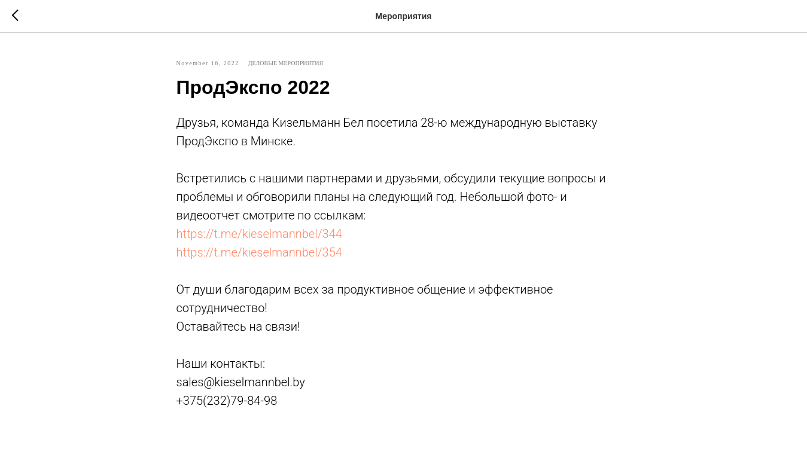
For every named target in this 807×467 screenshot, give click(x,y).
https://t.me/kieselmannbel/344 (259, 234)
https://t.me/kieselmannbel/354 (259, 252)
